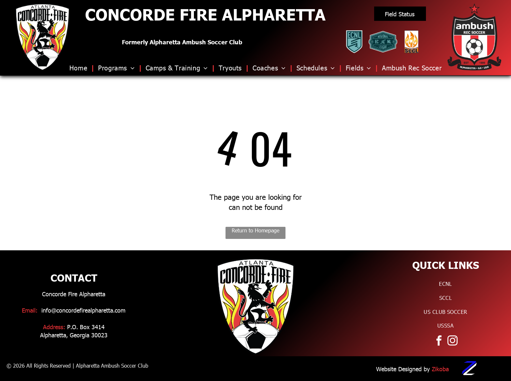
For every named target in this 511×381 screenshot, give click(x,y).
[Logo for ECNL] (354, 41)
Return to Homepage (255, 230)
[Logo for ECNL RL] (383, 41)
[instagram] (452, 341)
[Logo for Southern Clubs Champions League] (411, 41)
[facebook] (439, 341)
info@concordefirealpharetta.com (83, 310)
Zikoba (440, 369)
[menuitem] (80, 67)
